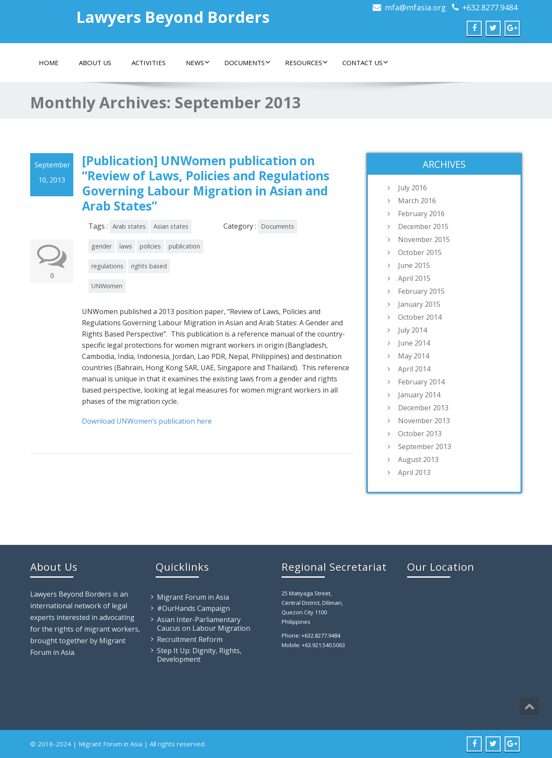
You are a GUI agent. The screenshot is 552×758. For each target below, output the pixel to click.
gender (101, 246)
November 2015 (424, 239)
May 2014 (413, 356)
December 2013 (423, 407)
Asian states (171, 226)
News (198, 62)
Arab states (129, 226)
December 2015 (423, 226)
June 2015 (414, 265)
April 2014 (414, 369)
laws (125, 246)
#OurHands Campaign (193, 608)
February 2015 (421, 291)
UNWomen (106, 286)
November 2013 (424, 420)
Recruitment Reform (190, 639)
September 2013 (424, 446)
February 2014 (421, 381)
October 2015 (420, 252)
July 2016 (412, 187)
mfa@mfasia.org (415, 7)
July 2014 (412, 330)
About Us (95, 62)
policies (150, 246)
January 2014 (419, 394)
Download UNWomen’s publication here (147, 421)
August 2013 (418, 459)
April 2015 (414, 278)
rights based (149, 266)
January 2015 (419, 304)
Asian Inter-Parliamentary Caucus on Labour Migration (203, 624)
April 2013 (414, 472)
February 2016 (421, 213)
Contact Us (365, 62)
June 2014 (414, 343)
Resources (306, 62)
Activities (149, 62)
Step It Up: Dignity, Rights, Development (199, 655)
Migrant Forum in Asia (193, 597)
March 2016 (417, 200)
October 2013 (420, 433)
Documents (247, 62)
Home (49, 62)
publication (184, 246)
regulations (107, 266)
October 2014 (420, 317)
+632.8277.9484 (490, 7)
